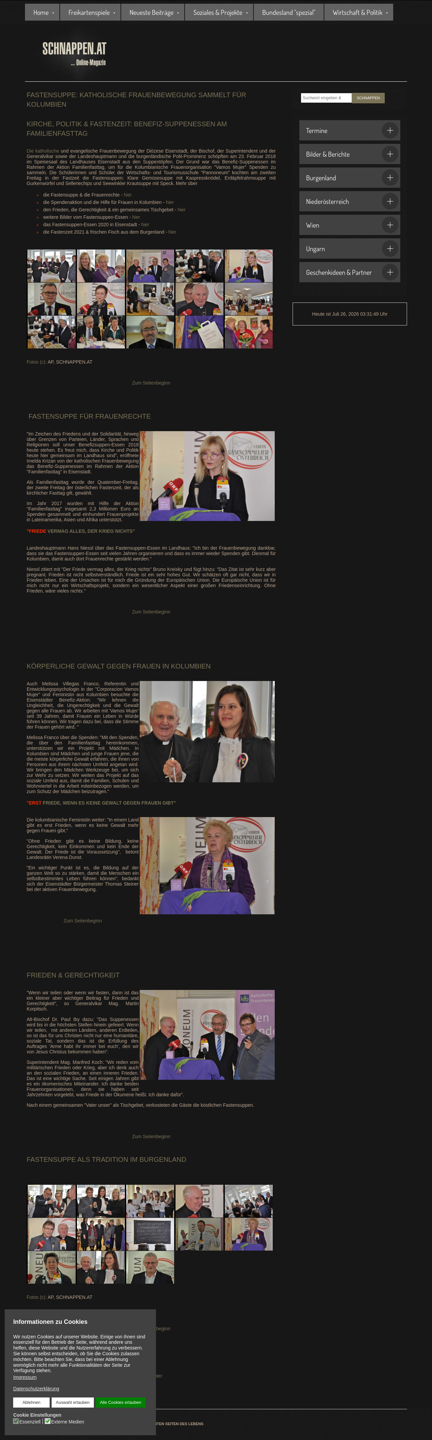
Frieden (41, 975)
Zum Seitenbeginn (151, 383)
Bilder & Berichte (352, 154)
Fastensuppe (52, 416)
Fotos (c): (37, 362)
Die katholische (43, 151)
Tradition (110, 1159)
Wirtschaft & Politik (357, 12)
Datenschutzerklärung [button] (36, 1388)
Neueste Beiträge (151, 12)
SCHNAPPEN (368, 98)
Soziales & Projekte (217, 12)
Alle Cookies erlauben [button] (120, 1402)
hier (128, 195)
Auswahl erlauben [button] (72, 1402)
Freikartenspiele (89, 12)
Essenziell (29, 1421)
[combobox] (326, 98)
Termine (352, 130)
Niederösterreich (352, 201)
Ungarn (352, 248)
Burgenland (352, 177)
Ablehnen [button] (31, 1402)
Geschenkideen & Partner (352, 272)
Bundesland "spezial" (288, 12)
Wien (352, 224)
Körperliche (51, 666)
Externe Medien (67, 1421)
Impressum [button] (24, 1377)
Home (41, 12)
